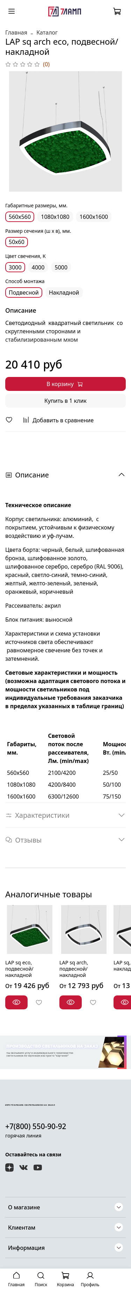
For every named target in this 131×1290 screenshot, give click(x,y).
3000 (15, 267)
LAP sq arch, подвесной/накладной (73, 968)
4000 (38, 267)
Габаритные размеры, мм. (36, 206)
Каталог (47, 32)
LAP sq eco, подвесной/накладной (19, 968)
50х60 (16, 242)
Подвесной (24, 292)
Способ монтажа (25, 281)
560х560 (20, 217)
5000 (61, 267)
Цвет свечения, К (25, 256)
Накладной (64, 292)
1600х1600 (94, 217)
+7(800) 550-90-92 (35, 1126)
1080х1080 (55, 217)
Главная (16, 32)
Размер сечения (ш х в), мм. (38, 231)
